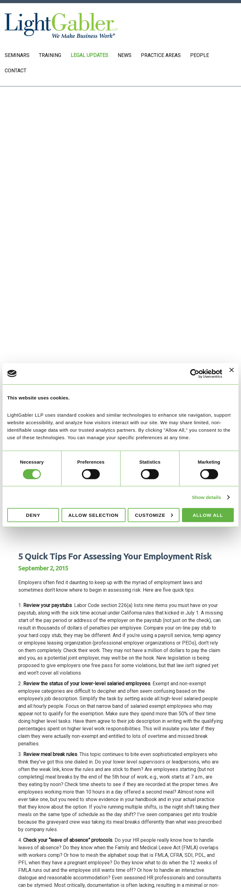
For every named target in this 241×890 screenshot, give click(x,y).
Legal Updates (89, 55)
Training (50, 55)
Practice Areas (161, 55)
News (124, 55)
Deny (33, 515)
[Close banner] (231, 373)
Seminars (17, 55)
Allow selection (93, 515)
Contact (15, 71)
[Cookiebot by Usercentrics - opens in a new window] (194, 373)
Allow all (208, 515)
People (199, 55)
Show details (206, 497)
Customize (154, 515)
